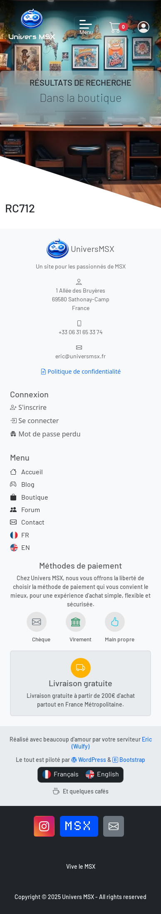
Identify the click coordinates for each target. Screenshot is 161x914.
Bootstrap (128, 759)
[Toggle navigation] (85, 27)
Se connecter (30, 420)
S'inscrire (28, 407)
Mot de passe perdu (30, 434)
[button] (115, 27)
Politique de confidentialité (80, 371)
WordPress (88, 759)
